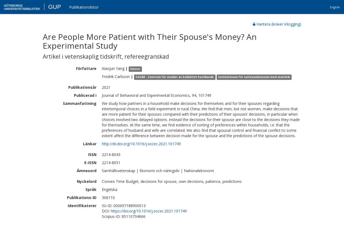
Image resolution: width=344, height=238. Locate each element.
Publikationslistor (84, 7)
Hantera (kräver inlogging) (277, 24)
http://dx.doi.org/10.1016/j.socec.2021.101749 (141, 143)
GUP (54, 6)
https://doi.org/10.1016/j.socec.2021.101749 (149, 211)
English (335, 7)
